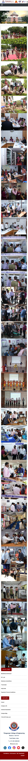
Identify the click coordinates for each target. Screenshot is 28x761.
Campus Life (4, 706)
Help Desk (3, 688)
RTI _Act (3, 677)
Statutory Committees (6, 681)
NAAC (5, 19)
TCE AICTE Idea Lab (6, 717)
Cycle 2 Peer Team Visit (12, 19)
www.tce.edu (14, 743)
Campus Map (4, 713)
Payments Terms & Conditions (8, 692)
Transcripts (4, 684)
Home (2, 19)
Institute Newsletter (6, 709)
